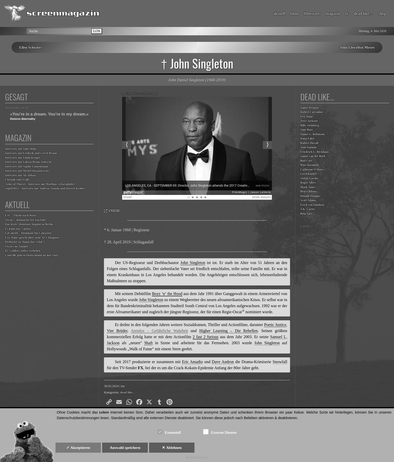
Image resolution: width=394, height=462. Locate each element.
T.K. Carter (307, 209)
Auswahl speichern (125, 448)
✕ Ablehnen (172, 448)
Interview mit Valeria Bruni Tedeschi (28, 162)
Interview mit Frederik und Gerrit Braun (31, 153)
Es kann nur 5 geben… (19, 228)
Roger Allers (308, 182)
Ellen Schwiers (30, 47)
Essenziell (169, 432)
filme (294, 13)
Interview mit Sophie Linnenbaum (26, 166)
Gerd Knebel (308, 174)
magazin (333, 13)
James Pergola (309, 107)
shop (382, 13)
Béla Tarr (306, 213)
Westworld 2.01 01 (16, 107)
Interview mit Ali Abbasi (20, 175)
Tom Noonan (308, 147)
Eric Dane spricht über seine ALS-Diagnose (32, 237)
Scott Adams (308, 200)
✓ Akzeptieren (78, 448)
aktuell (279, 13)
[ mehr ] (306, 226)
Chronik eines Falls (17, 179)
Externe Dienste (220, 432)
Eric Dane (306, 116)
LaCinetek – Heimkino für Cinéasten (28, 233)
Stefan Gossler (309, 178)
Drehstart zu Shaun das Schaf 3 (25, 242)
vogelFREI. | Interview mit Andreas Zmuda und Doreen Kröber (45, 188)
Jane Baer (306, 129)
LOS (96, 31)
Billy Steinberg (309, 125)
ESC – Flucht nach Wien (20, 215)
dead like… (363, 13)
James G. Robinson (312, 134)
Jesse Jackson (309, 121)
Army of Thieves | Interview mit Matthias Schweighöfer (40, 184)
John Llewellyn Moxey (357, 47)
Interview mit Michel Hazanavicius (27, 170)
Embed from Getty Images (142, 93)
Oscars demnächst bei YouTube (25, 220)
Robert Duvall (309, 143)
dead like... (127, 392)
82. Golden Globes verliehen (22, 250)
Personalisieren (197, 457)
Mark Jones (307, 187)
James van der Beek (312, 156)
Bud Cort (306, 160)
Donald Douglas (310, 196)
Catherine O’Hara (312, 169)
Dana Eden (307, 138)
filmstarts (312, 13)
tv (347, 13)
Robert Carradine (311, 112)
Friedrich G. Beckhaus (314, 152)
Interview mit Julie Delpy (21, 149)
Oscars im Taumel (16, 246)
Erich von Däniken (312, 205)
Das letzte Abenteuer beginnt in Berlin (29, 224)
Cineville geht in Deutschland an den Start (31, 255)
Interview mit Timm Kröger (22, 157)
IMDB (114, 211)
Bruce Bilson (308, 191)
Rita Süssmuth (309, 165)
